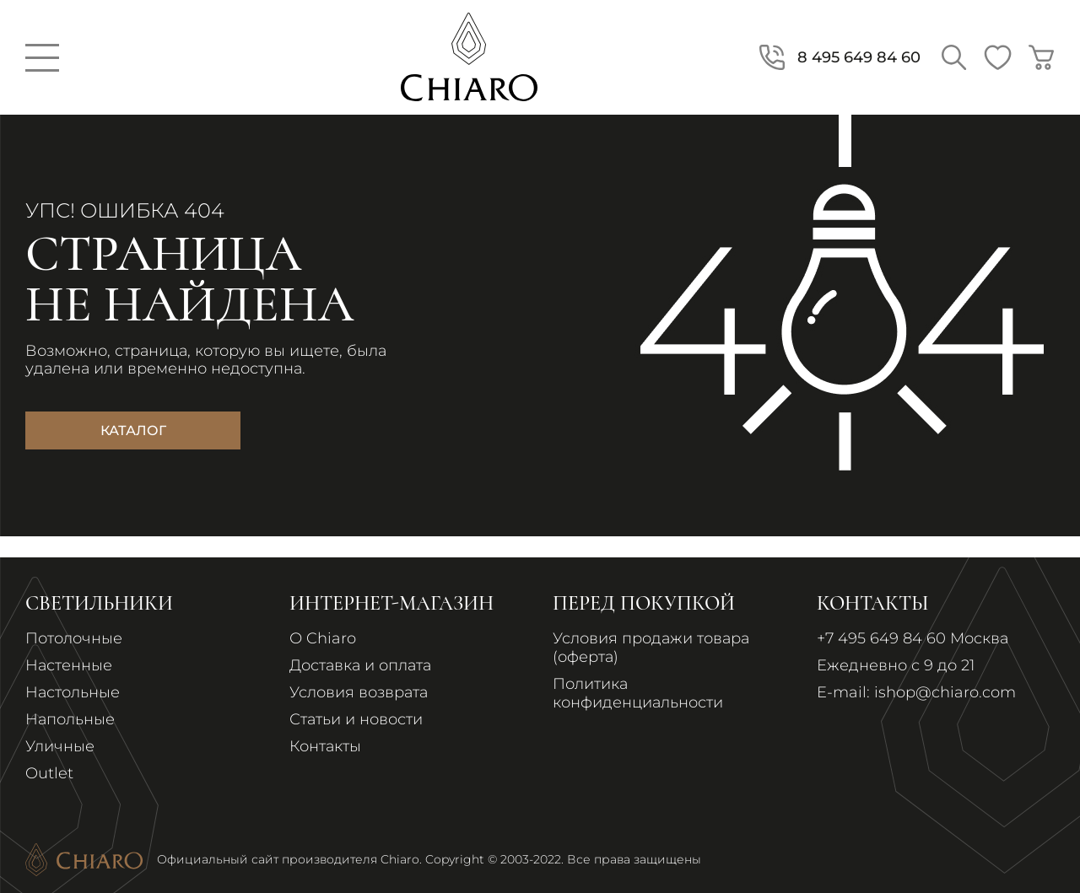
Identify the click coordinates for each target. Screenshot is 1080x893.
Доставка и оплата (360, 665)
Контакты (325, 746)
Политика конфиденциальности (638, 693)
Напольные (70, 719)
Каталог (133, 430)
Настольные (72, 692)
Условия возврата (358, 692)
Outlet (49, 773)
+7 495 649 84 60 (881, 638)
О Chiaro (322, 638)
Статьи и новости (356, 719)
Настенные (68, 665)
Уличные (59, 746)
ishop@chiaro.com (945, 692)
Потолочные (73, 638)
